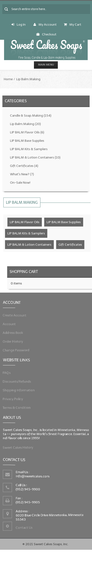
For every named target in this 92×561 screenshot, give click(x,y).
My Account (45, 25)
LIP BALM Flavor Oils (27, 132)
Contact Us (25, 526)
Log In (18, 25)
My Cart (72, 25)
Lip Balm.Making (28, 79)
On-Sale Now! (20, 183)
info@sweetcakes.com (33, 476)
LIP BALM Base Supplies (27, 141)
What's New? (22, 174)
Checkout (46, 34)
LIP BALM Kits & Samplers (29, 149)
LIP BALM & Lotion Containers (35, 157)
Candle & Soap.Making (30, 115)
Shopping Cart (24, 271)
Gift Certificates (24, 166)
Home (8, 79)
